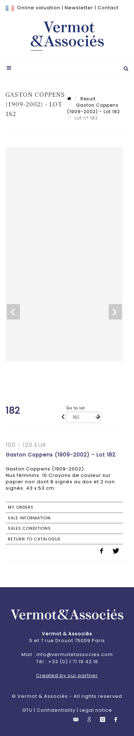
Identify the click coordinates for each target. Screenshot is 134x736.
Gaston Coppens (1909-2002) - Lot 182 (93, 108)
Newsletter (79, 7)
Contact (108, 7)
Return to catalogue (34, 539)
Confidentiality (56, 710)
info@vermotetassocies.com (74, 654)
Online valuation (38, 7)
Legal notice (96, 710)
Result (88, 99)
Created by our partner (67, 675)
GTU (27, 710)
